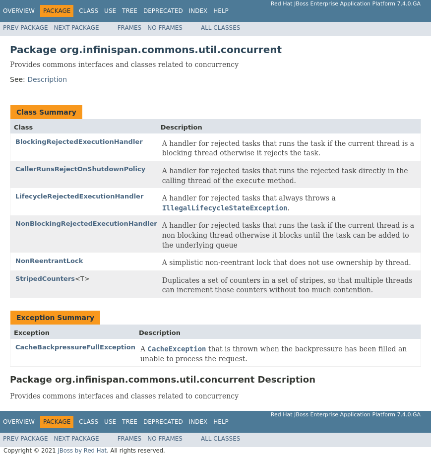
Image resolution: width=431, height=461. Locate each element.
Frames (130, 27)
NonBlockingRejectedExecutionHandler (86, 223)
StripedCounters (45, 278)
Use (110, 10)
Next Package (76, 27)
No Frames (165, 27)
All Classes (220, 27)
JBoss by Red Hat (82, 450)
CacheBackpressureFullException (75, 347)
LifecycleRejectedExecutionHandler (79, 196)
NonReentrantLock (49, 260)
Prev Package (25, 27)
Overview (19, 10)
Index (198, 10)
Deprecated (163, 10)
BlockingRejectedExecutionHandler (79, 141)
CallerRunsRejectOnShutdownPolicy (80, 169)
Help (221, 10)
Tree (129, 10)
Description (47, 79)
